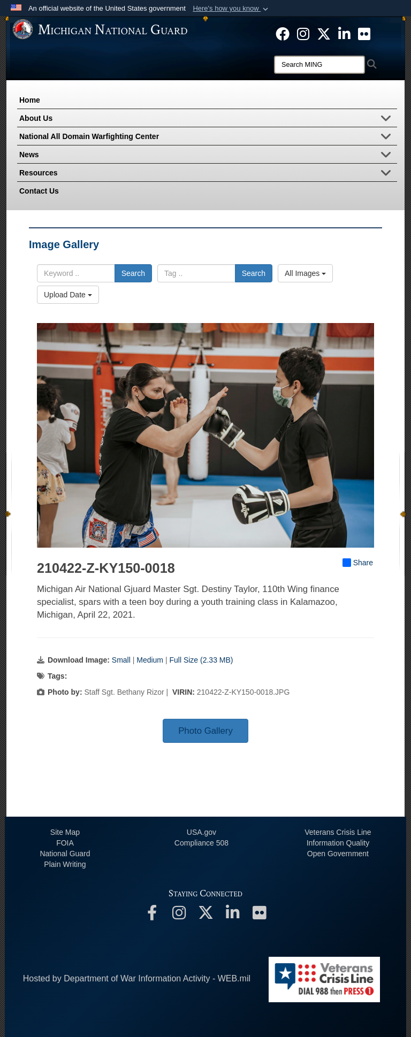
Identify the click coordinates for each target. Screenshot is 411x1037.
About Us (208, 119)
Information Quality (338, 843)
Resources (208, 174)
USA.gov (201, 832)
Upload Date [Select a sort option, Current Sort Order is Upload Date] (68, 294)
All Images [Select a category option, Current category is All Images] (305, 273)
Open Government (338, 853)
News (208, 156)
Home (29, 100)
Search (133, 273)
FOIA (65, 843)
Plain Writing (65, 864)
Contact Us (39, 191)
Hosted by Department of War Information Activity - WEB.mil (136, 978)
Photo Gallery (205, 731)
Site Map (65, 832)
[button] (231, 8)
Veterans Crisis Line (338, 832)
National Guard (65, 853)
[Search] (319, 65)
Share (357, 562)
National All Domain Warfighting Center (208, 137)
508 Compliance (201, 843)
